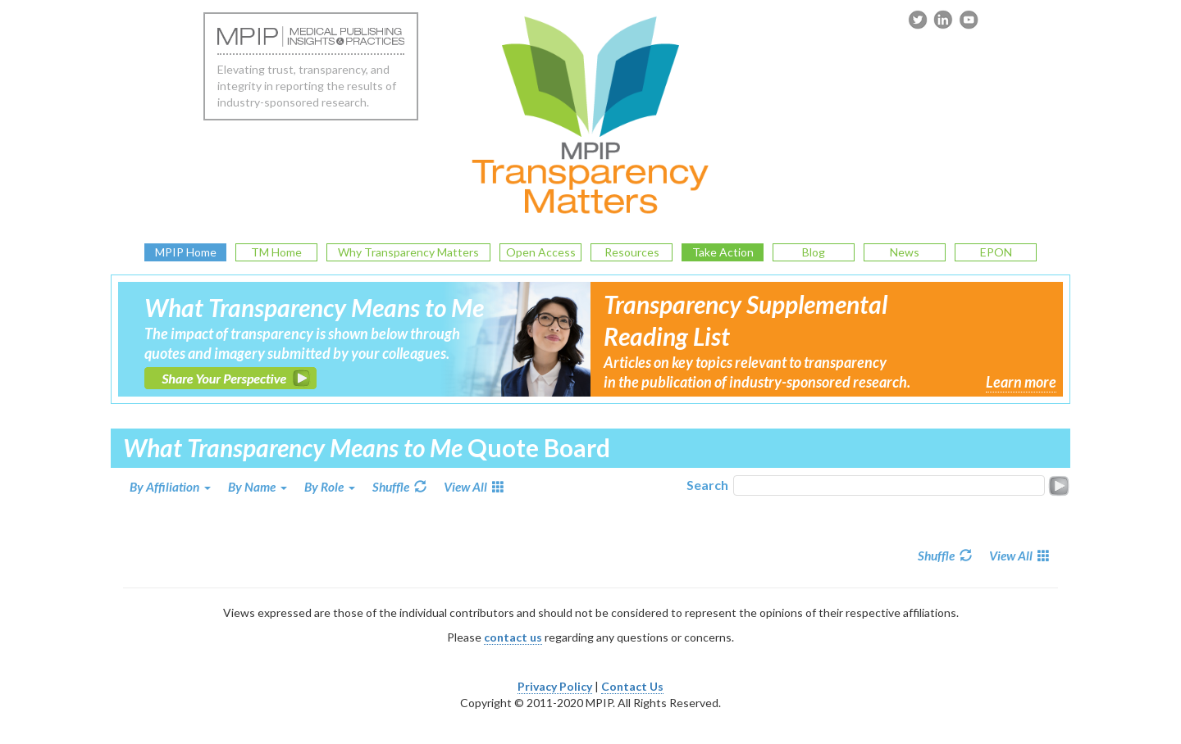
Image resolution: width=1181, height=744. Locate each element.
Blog (813, 252)
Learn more (1021, 382)
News (904, 252)
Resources (631, 252)
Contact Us (632, 686)
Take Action (723, 252)
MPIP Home (186, 252)
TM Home (276, 252)
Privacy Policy (555, 686)
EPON (996, 252)
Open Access (541, 252)
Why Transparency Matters (408, 252)
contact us (513, 637)
